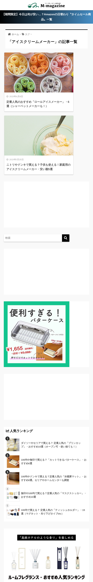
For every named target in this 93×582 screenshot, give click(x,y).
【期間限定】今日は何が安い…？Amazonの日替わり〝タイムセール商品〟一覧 (46, 17)
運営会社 (68, 567)
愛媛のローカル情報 (65, 557)
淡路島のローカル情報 (71, 562)
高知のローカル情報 (44, 562)
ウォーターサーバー (31, 567)
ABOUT (20, 557)
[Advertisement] (33, 136)
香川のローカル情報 (40, 557)
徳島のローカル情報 (19, 562)
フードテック (52, 567)
